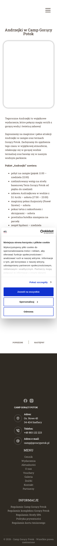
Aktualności (28, 464)
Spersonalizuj (28, 301)
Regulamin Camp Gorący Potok (28, 506)
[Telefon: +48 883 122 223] (18, 430)
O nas (28, 468)
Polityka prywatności (28, 518)
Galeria (28, 476)
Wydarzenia (28, 460)
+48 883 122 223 (33, 432)
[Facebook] (25, 401)
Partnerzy (28, 488)
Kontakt (28, 484)
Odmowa (28, 311)
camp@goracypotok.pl (36, 442)
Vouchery (28, 472)
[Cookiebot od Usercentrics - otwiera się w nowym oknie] (41, 232)
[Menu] (48, 10)
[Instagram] (31, 401)
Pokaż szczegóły (38, 282)
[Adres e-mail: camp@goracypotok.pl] (18, 441)
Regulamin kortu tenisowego (28, 522)
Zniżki (28, 480)
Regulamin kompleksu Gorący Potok (29, 510)
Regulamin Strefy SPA (28, 514)
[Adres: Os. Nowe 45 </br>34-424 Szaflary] (18, 418)
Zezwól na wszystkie (28, 291)
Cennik (28, 456)
